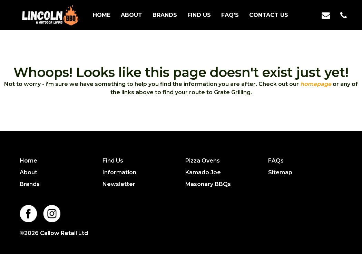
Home (101, 15)
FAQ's (230, 15)
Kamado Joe (203, 172)
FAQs (276, 160)
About (131, 15)
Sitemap (280, 172)
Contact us (268, 15)
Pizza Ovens (202, 160)
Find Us (199, 15)
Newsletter (118, 184)
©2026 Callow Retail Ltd (54, 233)
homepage (315, 84)
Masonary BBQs (208, 184)
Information (119, 172)
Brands (165, 15)
